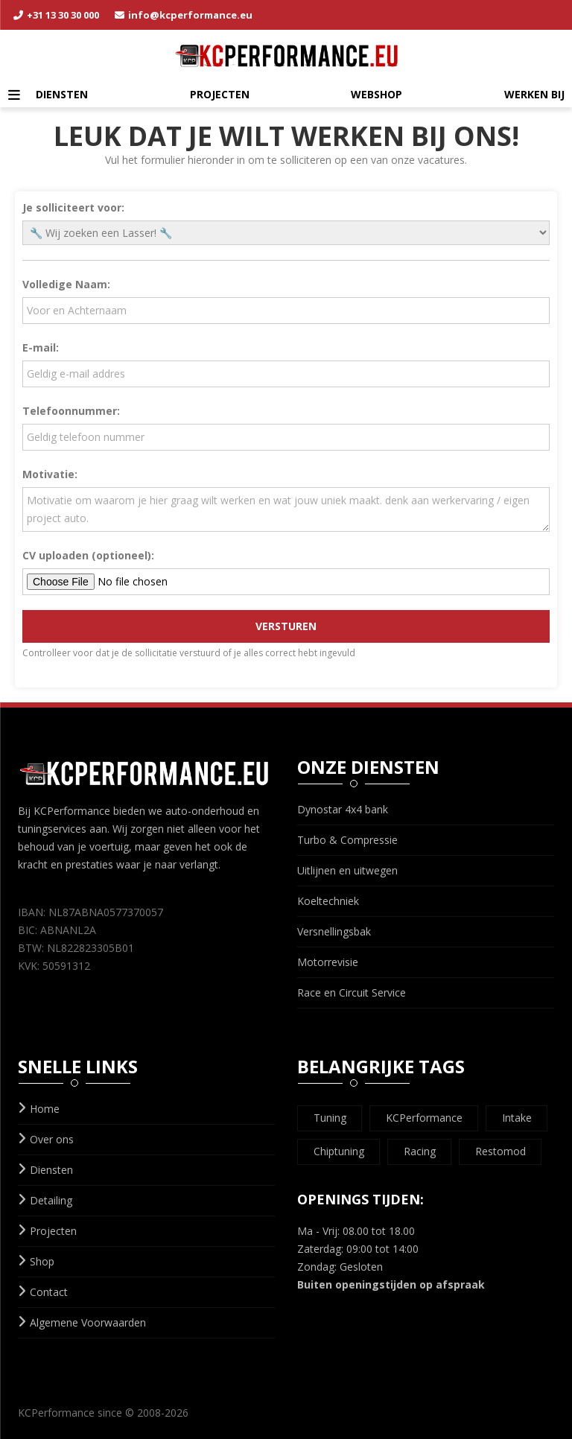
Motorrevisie (327, 962)
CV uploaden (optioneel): (88, 555)
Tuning (330, 1118)
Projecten (220, 94)
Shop (36, 1261)
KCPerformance (424, 1118)
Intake (517, 1118)
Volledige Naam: (66, 284)
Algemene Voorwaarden (82, 1322)
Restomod (500, 1151)
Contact (43, 1292)
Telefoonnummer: (71, 411)
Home (39, 1109)
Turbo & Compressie (347, 840)
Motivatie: (49, 474)
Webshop (376, 94)
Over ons (46, 1139)
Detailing (45, 1200)
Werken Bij (534, 94)
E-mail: (40, 347)
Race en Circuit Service (351, 992)
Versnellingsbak (334, 931)
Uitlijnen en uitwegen (347, 870)
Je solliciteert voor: (73, 207)
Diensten (62, 94)
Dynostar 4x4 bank (342, 809)
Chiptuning (339, 1151)
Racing (420, 1151)
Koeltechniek (328, 901)
